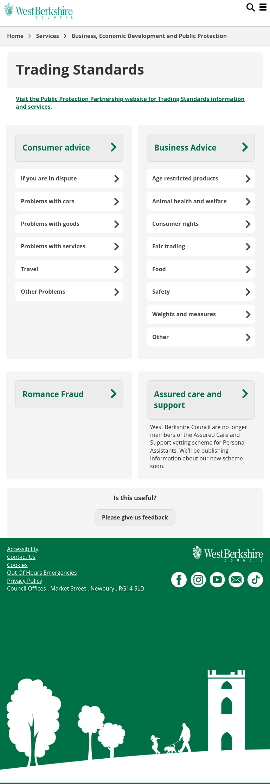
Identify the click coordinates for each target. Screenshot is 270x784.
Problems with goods (50, 224)
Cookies (17, 565)
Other (160, 337)
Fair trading (168, 246)
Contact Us (21, 557)
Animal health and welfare (189, 201)
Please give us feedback (135, 517)
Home (15, 36)
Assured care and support (187, 399)
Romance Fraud (53, 394)
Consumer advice (56, 147)
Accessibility (22, 549)
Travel (29, 269)
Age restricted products (185, 178)
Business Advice (185, 147)
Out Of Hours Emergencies (42, 572)
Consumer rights (175, 224)
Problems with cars (48, 201)
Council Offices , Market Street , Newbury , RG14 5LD (75, 588)
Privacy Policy (24, 581)
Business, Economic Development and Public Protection (149, 36)
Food (159, 269)
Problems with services (53, 246)
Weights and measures (184, 314)
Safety (161, 291)
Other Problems (43, 291)
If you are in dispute (49, 178)
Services (47, 36)
